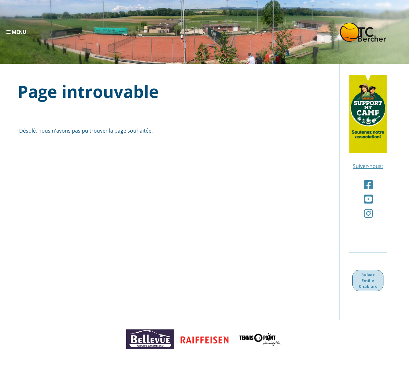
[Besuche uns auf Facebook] (368, 184)
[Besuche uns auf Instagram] (368, 213)
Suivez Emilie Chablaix (368, 280)
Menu (16, 32)
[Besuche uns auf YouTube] (368, 199)
